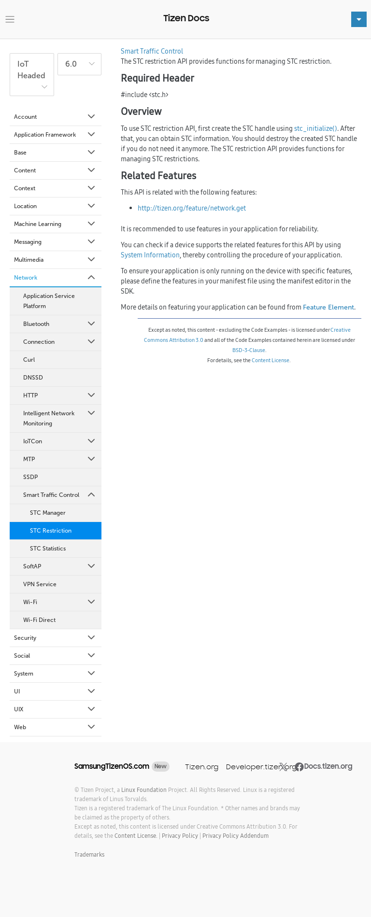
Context (55, 188)
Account (55, 117)
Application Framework (55, 135)
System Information (150, 255)
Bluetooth (60, 324)
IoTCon (60, 441)
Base (55, 152)
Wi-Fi (60, 602)
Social (55, 656)
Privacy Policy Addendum (235, 836)
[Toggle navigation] (10, 20)
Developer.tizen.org (261, 766)
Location (55, 206)
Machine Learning (55, 224)
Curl (29, 359)
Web (55, 727)
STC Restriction (50, 530)
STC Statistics (48, 548)
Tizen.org (201, 766)
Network (55, 277)
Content (55, 170)
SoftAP (60, 566)
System (55, 673)
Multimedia (55, 260)
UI (55, 691)
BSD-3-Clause (248, 350)
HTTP (60, 395)
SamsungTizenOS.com (111, 766)
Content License (270, 360)
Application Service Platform (49, 301)
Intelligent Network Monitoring (60, 418)
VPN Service (40, 584)
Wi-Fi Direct (39, 620)
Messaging (55, 242)
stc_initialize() (315, 128)
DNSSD (33, 377)
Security (55, 638)
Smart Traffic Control (60, 495)
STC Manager (48, 512)
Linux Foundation (144, 790)
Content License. (135, 836)
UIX (55, 709)
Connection (60, 342)
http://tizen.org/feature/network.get (192, 208)
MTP (60, 459)
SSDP (30, 477)
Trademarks (89, 854)
